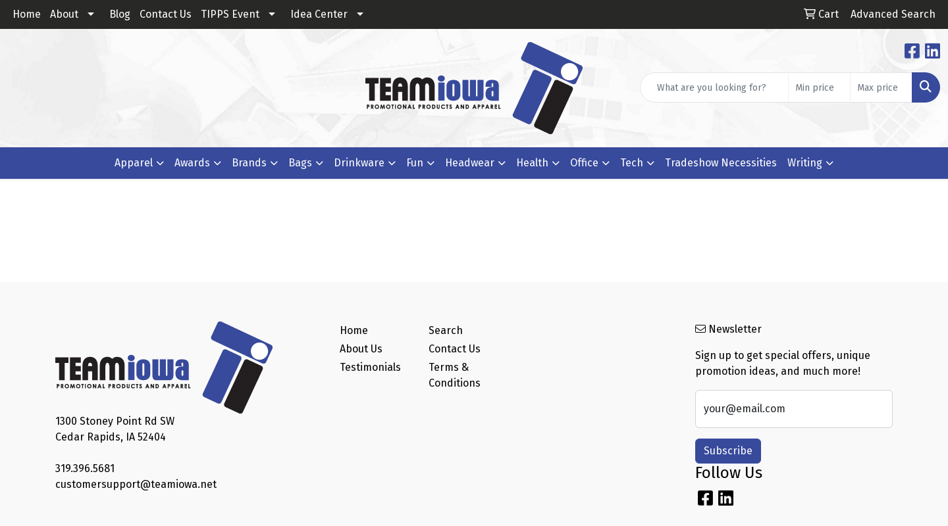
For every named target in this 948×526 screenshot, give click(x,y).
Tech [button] (631, 162)
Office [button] (584, 162)
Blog (119, 14)
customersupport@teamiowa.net (136, 484)
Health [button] (532, 162)
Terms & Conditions (455, 375)
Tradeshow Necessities (721, 162)
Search (446, 330)
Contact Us (166, 14)
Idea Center (319, 14)
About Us (361, 349)
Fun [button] (414, 162)
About (64, 14)
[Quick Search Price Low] (819, 87)
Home (27, 14)
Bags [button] (300, 162)
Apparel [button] (134, 162)
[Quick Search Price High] (881, 87)
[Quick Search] (714, 87)
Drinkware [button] (359, 162)
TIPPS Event (230, 14)
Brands (249, 162)
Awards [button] (192, 162)
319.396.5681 (85, 468)
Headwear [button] (469, 162)
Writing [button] (804, 162)
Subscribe (728, 450)
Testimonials (370, 367)
